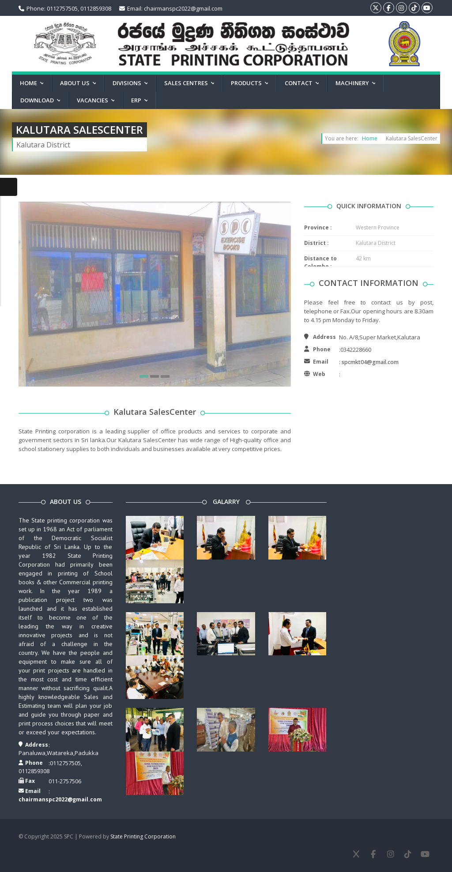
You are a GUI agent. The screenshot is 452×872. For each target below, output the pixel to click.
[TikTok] (407, 854)
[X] (356, 854)
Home (369, 138)
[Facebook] (373, 854)
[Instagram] (390, 854)
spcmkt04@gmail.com (370, 362)
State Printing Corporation (143, 836)
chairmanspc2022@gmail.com (60, 799)
